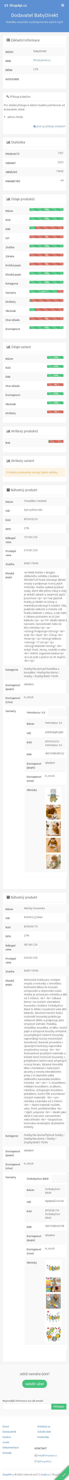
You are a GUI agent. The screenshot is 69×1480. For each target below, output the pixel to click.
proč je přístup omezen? (49, 126)
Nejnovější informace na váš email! (23, 1400)
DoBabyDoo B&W (38, 1178)
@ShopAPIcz (45, 1461)
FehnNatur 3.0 (36, 712)
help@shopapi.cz (47, 1455)
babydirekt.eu (42, 60)
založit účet (34, 1384)
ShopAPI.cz (8, 1474)
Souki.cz (45, 1474)
